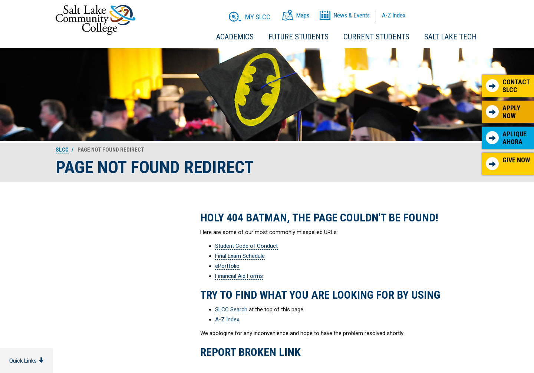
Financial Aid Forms (239, 276)
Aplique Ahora (506, 138)
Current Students (376, 36)
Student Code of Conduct (246, 246)
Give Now (508, 163)
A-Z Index (227, 319)
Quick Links (26, 360)
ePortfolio (227, 266)
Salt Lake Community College (95, 20)
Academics (235, 36)
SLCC (62, 149)
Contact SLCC (508, 86)
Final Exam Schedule (240, 256)
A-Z (393, 15)
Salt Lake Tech (450, 36)
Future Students (298, 36)
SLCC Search (231, 309)
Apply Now (503, 112)
